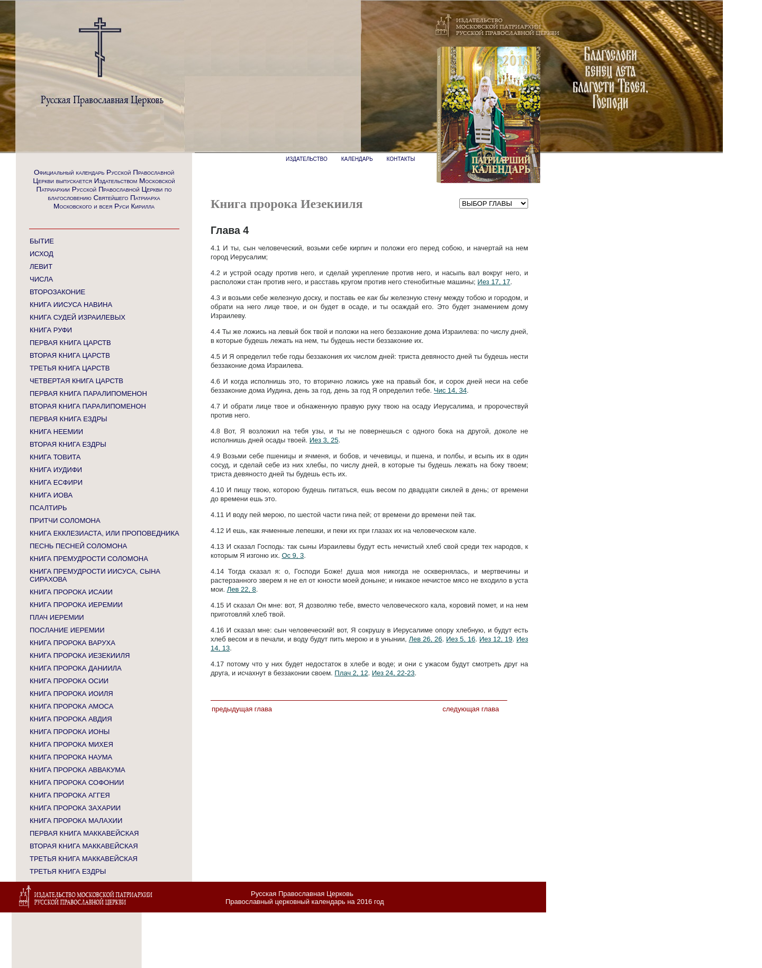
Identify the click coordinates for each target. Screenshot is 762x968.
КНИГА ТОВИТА (55, 457)
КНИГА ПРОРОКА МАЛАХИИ (76, 821)
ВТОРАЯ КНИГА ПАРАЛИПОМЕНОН (88, 406)
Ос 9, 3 (293, 555)
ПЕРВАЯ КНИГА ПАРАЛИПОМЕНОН (88, 393)
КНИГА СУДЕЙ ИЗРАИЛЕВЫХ (77, 317)
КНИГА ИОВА (51, 495)
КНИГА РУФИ (51, 330)
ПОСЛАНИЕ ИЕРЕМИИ (67, 630)
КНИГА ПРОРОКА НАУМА (71, 757)
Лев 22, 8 (241, 589)
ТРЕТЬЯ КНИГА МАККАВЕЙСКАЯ (84, 859)
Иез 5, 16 (460, 639)
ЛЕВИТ (41, 266)
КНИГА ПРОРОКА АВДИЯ (71, 719)
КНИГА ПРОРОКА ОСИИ (69, 681)
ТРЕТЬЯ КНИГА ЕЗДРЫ (68, 871)
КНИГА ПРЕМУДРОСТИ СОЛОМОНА (89, 559)
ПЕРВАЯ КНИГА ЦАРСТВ (70, 343)
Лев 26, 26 (425, 639)
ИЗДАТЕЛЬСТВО (307, 159)
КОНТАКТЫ (401, 159)
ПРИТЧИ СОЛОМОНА (65, 520)
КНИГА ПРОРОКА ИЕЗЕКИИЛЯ (80, 655)
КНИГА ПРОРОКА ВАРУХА (72, 643)
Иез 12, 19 (496, 639)
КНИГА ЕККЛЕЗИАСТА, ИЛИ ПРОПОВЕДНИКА (104, 533)
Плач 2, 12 (351, 673)
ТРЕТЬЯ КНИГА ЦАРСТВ (70, 368)
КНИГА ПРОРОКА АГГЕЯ (70, 795)
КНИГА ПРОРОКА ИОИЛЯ (71, 694)
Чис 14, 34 (450, 390)
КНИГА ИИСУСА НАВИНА (71, 305)
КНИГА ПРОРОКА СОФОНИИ (77, 782)
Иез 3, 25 (324, 440)
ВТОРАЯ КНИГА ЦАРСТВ (70, 355)
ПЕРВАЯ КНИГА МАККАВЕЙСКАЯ (84, 833)
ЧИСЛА (41, 279)
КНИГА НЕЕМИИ (56, 432)
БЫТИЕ (42, 241)
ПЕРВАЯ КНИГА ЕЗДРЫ (68, 419)
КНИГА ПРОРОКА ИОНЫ (70, 732)
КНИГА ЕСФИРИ (56, 482)
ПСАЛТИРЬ (48, 508)
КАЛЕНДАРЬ (357, 159)
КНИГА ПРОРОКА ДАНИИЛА (76, 668)
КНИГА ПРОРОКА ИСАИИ (71, 592)
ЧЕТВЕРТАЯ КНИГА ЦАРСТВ (76, 381)
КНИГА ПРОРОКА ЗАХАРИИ (75, 808)
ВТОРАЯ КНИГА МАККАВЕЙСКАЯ (84, 846)
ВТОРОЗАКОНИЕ (57, 292)
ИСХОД (41, 254)
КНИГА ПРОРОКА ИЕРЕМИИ (76, 605)
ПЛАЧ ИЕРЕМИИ (57, 617)
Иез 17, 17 (493, 282)
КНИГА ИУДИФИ (56, 470)
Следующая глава (470, 709)
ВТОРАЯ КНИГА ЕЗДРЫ (68, 444)
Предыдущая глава (242, 709)
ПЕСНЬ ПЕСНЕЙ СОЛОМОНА (78, 546)
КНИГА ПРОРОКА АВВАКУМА (77, 770)
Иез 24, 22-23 (393, 673)
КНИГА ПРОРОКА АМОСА (71, 706)
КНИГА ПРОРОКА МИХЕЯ (71, 744)
